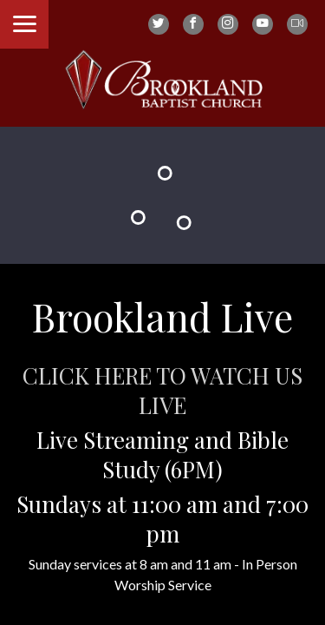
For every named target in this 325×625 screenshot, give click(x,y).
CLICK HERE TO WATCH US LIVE (162, 390)
